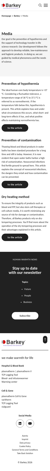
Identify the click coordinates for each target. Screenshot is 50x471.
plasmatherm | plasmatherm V (17, 371)
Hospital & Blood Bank (13, 365)
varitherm (6, 399)
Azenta (25, 435)
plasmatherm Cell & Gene (14, 396)
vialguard (6, 406)
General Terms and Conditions (25, 450)
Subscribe (25, 315)
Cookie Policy (25, 446)
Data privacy (25, 442)
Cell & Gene (7, 390)
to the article (15, 128)
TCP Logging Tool (10, 374)
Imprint (25, 439)
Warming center (9, 381)
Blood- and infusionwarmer (15, 378)
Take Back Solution (25, 453)
